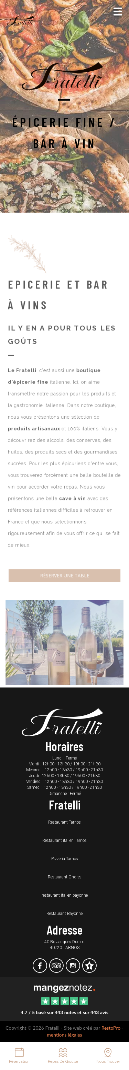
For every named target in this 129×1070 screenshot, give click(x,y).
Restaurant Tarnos (64, 822)
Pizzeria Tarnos (64, 858)
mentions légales (64, 1035)
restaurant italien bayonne (65, 895)
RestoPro (111, 1028)
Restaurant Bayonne (64, 913)
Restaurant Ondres (65, 877)
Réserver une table (64, 569)
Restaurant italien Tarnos (64, 840)
